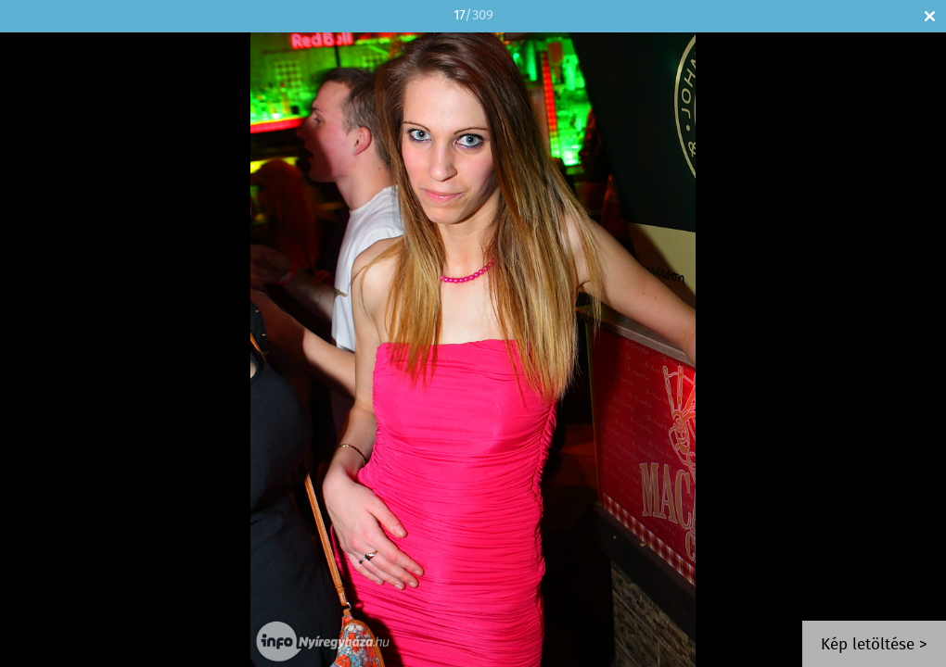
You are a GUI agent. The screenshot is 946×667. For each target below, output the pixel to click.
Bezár (930, 16)
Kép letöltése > (874, 645)
